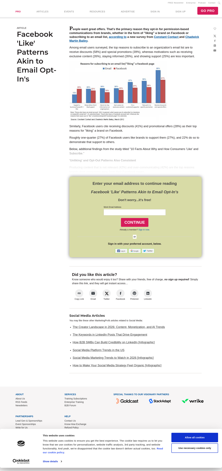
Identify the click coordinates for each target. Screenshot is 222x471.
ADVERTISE (128, 12)
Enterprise (191, 3)
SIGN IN (155, 12)
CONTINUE (134, 223)
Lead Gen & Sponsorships (29, 422)
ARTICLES (42, 12)
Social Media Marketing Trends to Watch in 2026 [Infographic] (113, 359)
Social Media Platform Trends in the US (98, 351)
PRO (18, 12)
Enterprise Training (74, 403)
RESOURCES (97, 12)
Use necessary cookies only (194, 451)
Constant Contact (166, 38)
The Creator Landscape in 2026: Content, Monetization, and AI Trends (119, 328)
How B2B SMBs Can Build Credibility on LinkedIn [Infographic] (114, 343)
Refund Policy (71, 429)
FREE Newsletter (176, 3)
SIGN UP (180, 12)
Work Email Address (112, 208)
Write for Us (22, 429)
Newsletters (21, 406)
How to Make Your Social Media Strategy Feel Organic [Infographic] (117, 366)
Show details (50, 464)
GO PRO (207, 11)
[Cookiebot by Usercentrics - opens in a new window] (21, 464)
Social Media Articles (87, 317)
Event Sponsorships (26, 425)
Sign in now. (144, 231)
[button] (121, 251)
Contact (211, 3)
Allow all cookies (195, 440)
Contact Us (70, 422)
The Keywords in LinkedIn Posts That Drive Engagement (110, 336)
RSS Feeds (21, 403)
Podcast (202, 3)
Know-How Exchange (75, 425)
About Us (20, 400)
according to (118, 38)
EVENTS (69, 12)
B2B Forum (70, 406)
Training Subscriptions (75, 400)
